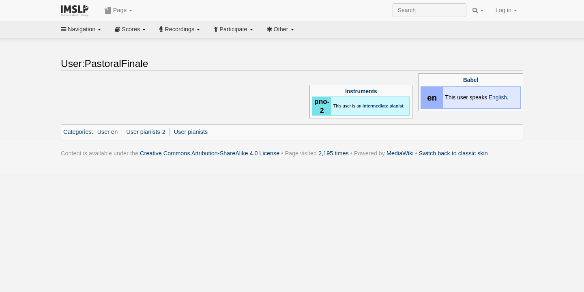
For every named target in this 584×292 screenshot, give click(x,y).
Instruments (361, 91)
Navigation (81, 29)
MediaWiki (400, 153)
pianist (396, 105)
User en (107, 132)
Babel (470, 80)
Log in (506, 10)
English (498, 97)
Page (118, 10)
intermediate (375, 105)
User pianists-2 (145, 132)
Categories (77, 132)
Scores (130, 29)
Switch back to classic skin (453, 153)
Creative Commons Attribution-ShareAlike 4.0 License (209, 153)
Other (280, 29)
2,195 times (333, 153)
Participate (233, 29)
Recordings (179, 29)
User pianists (191, 132)
